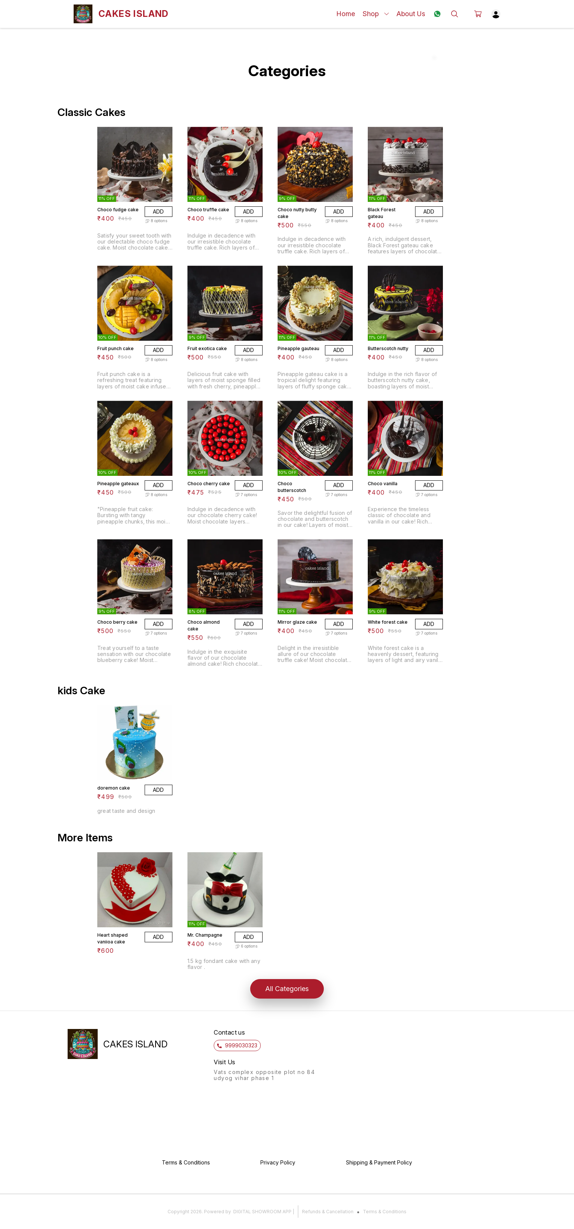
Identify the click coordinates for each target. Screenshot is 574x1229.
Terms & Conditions (384, 1211)
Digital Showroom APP (262, 1211)
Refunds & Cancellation (327, 1211)
